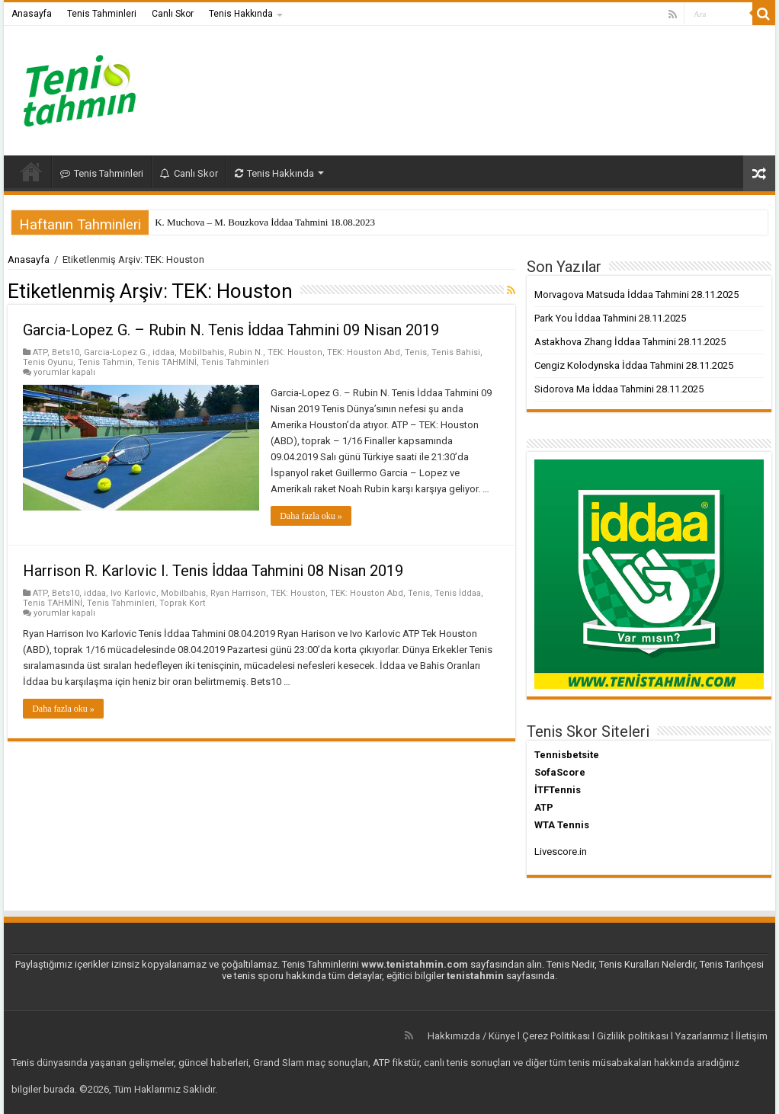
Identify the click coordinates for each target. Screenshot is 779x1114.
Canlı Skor (173, 13)
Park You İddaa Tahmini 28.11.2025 (610, 318)
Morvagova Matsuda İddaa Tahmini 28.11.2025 (636, 294)
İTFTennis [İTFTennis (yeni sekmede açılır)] (557, 789)
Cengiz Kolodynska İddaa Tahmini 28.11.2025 (633, 365)
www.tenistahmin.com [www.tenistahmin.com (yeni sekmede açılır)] (414, 964)
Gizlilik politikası (632, 1036)
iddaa (163, 352)
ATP (40, 352)
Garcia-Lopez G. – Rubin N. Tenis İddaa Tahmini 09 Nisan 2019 (231, 330)
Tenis (416, 352)
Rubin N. (246, 352)
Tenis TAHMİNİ (167, 362)
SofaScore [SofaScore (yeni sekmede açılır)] (559, 772)
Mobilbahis (201, 352)
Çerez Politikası (556, 1036)
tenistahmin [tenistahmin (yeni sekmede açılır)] (475, 975)
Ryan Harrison (238, 593)
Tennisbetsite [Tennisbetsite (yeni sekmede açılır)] (566, 754)
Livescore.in (560, 851)
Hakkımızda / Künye (471, 1036)
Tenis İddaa (457, 593)
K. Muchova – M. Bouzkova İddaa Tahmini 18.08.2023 (265, 222)
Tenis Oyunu (48, 362)
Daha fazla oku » (311, 516)
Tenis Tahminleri (101, 13)
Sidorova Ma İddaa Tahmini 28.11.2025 (619, 389)
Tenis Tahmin (105, 362)
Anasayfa (31, 13)
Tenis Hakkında (241, 13)
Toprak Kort (182, 603)
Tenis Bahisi (455, 352)
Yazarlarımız (702, 1036)
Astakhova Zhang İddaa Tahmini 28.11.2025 (630, 341)
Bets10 (65, 352)
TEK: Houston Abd (363, 352)
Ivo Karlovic (133, 593)
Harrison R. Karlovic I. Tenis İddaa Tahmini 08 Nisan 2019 (213, 571)
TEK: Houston (295, 352)
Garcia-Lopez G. (116, 352)
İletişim (752, 1036)
